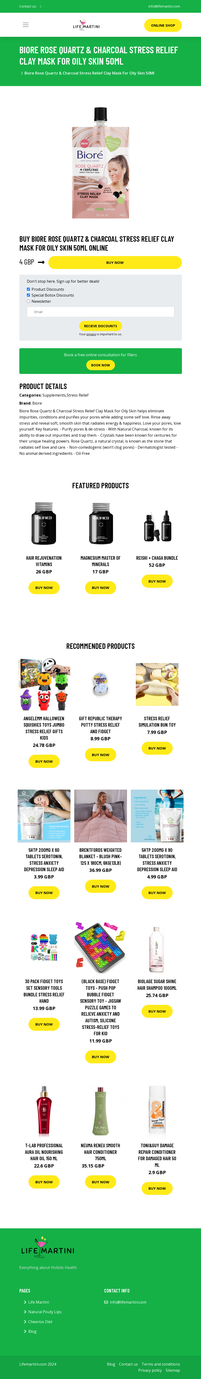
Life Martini (38, 1302)
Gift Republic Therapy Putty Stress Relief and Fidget (100, 724)
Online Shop (163, 25)
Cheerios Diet (40, 1321)
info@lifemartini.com (164, 6)
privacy (91, 334)
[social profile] (40, 6)
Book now (100, 365)
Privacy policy (150, 1370)
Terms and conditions (161, 1364)
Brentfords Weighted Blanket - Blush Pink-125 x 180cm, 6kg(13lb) (100, 856)
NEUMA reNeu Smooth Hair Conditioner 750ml (100, 1151)
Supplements (54, 395)
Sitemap (173, 1370)
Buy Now (115, 262)
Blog (32, 1331)
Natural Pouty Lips (45, 1311)
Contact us (128, 1364)
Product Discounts (48, 289)
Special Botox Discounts (53, 295)
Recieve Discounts (100, 326)
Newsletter (41, 301)
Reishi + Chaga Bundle (157, 558)
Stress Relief (78, 395)
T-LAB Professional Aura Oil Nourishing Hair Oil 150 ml (44, 1151)
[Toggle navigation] (25, 24)
